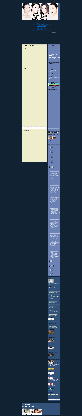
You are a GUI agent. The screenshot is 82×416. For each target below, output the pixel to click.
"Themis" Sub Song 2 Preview (41, 26)
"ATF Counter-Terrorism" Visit (54, 243)
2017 (50, 156)
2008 (50, 270)
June (51, 260)
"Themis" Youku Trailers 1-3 (41, 29)
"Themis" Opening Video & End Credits (41, 27)
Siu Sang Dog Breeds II (52, 307)
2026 (50, 145)
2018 (50, 155)
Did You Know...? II (52, 293)
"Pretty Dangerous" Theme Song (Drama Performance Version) (41, 30)
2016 (50, 157)
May (51, 261)
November (52, 166)
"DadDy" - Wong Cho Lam (54, 236)
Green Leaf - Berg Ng (52, 326)
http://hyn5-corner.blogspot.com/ (53, 394)
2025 (50, 146)
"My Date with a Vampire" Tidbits (54, 287)
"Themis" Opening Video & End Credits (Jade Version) (41, 22)
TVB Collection (49, 42)
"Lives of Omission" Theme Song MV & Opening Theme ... (54, 183)
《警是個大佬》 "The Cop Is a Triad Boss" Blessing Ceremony (41, 24)
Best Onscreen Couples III (53, 315)
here (24, 408)
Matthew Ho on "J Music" (41, 23)
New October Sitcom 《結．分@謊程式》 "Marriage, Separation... (54, 226)
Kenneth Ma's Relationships (53, 301)
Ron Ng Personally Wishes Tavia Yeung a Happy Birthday (54, 177)
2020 (50, 152)
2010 (50, 268)
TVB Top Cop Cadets (52, 302)
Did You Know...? (51, 298)
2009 (50, 269)
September (52, 168)
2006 (50, 273)
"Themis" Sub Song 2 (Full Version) (41, 25)
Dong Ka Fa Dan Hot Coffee (53, 311)
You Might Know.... (52, 295)
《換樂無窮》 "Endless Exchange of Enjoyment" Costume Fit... (54, 254)
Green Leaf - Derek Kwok (53, 327)
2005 (50, 274)
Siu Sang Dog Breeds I (52, 306)
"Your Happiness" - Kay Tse (54, 175)
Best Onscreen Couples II (53, 314)
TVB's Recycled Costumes (53, 292)
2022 (50, 150)
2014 (50, 160)
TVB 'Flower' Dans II (52, 305)
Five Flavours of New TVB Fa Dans (54, 291)
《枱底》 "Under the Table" (53, 74)
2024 (50, 147)
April (51, 262)
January (51, 266)
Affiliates (54, 42)
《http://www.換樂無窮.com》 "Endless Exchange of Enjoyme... (54, 248)
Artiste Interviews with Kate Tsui (54, 235)
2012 (50, 162)
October (51, 167)
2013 (50, 161)
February (51, 265)
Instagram (58, 32)
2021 (50, 151)
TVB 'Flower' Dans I (52, 303)
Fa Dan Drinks (51, 310)
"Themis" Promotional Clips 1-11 (41, 28)
